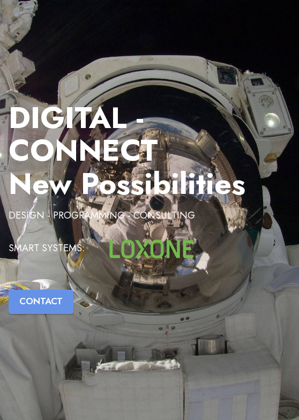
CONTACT (41, 301)
